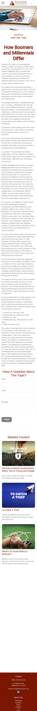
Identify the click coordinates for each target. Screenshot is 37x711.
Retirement (18, 700)
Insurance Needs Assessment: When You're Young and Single (18, 469)
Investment (18, 702)
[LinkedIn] (18, 692)
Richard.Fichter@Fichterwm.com (18, 689)
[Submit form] (6, 419)
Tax (18, 709)
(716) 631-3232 (20, 680)
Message (4, 402)
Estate (19, 705)
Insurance (18, 707)
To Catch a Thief (10, 510)
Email (3, 390)
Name (3, 379)
